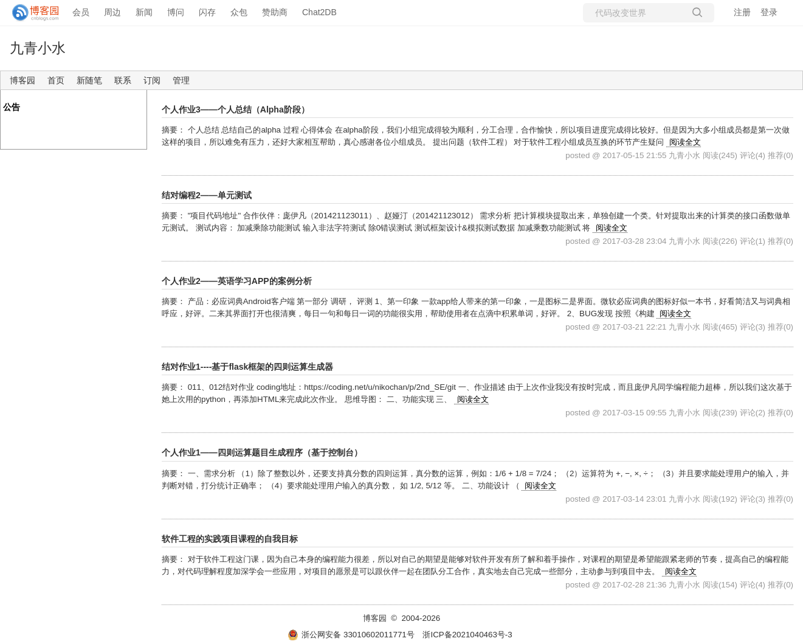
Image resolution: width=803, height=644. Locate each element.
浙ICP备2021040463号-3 (467, 634)
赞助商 (275, 12)
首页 (55, 80)
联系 (122, 80)
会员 (80, 12)
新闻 (144, 12)
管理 (181, 80)
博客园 (22, 80)
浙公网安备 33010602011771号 (351, 634)
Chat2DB (319, 12)
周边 (112, 12)
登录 (768, 12)
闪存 (207, 12)
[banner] (30, 12)
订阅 (151, 80)
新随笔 (89, 80)
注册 (742, 12)
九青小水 (38, 48)
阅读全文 (685, 142)
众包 (238, 12)
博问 (175, 12)
